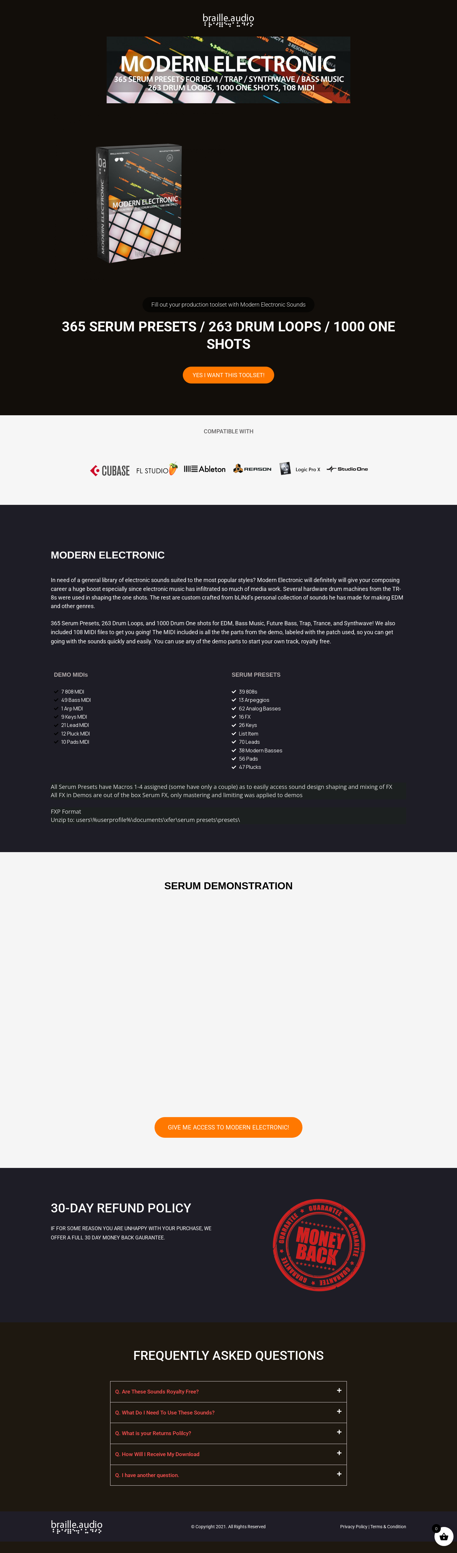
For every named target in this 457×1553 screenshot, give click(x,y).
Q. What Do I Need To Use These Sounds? (167, 1421)
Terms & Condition (388, 1537)
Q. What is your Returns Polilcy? (155, 1443)
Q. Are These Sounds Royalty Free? (159, 1399)
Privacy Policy (354, 1537)
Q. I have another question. (149, 1486)
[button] (228, 1399)
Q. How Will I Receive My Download (160, 1464)
